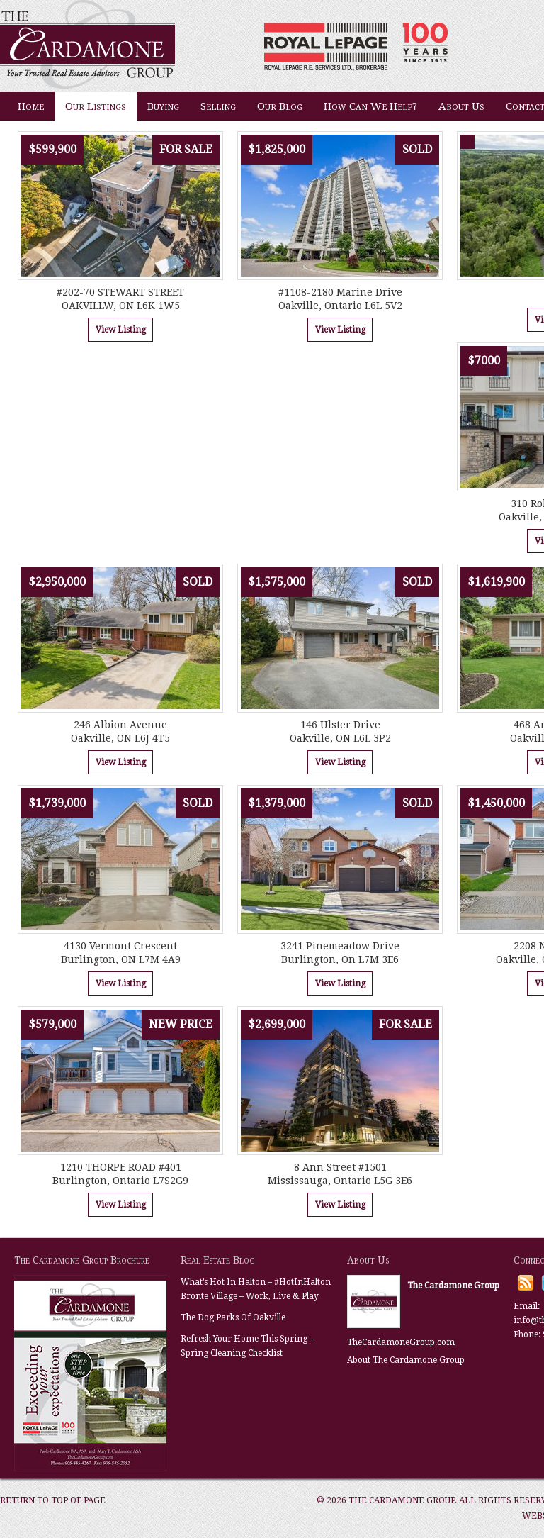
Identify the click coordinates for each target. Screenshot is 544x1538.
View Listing (121, 330)
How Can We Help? (370, 106)
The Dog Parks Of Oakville (233, 1317)
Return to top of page (53, 1500)
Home (31, 106)
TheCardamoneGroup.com (401, 1342)
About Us (461, 106)
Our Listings (95, 106)
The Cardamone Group (141, 46)
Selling (218, 106)
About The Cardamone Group (406, 1360)
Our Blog (279, 106)
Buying (163, 106)
